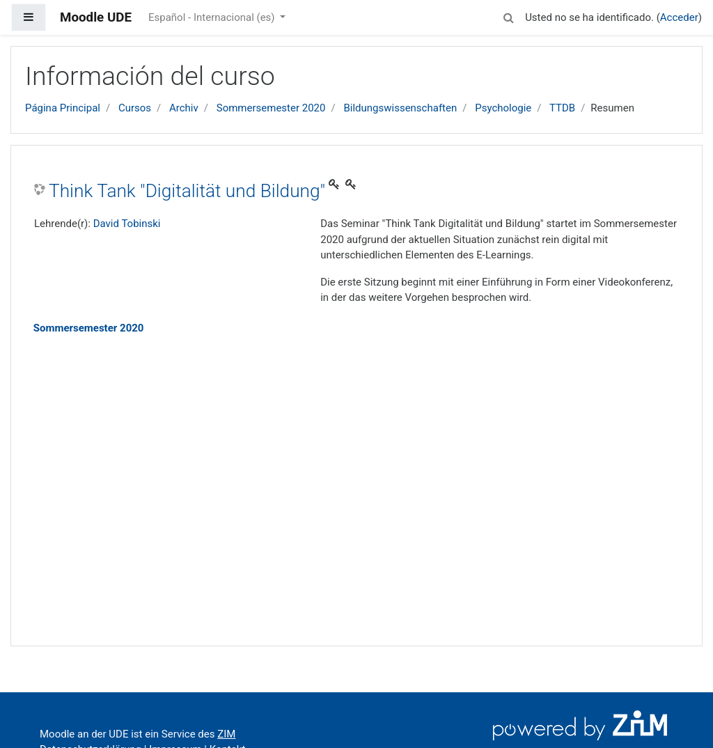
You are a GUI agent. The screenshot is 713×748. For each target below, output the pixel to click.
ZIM (226, 734)
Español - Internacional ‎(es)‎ (212, 17)
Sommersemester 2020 (271, 108)
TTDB (562, 108)
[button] (508, 15)
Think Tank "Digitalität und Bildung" (187, 190)
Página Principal (62, 108)
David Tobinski (127, 223)
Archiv (183, 108)
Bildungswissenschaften (400, 108)
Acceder (679, 17)
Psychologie (503, 108)
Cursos (134, 108)
